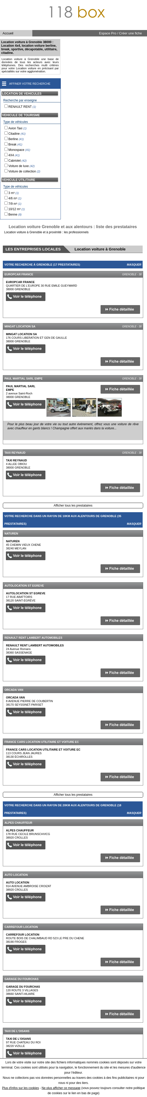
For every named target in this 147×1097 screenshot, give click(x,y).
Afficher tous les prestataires (73, 505)
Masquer (134, 264)
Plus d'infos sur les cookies (20, 1088)
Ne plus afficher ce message (61, 1088)
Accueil (8, 33)
